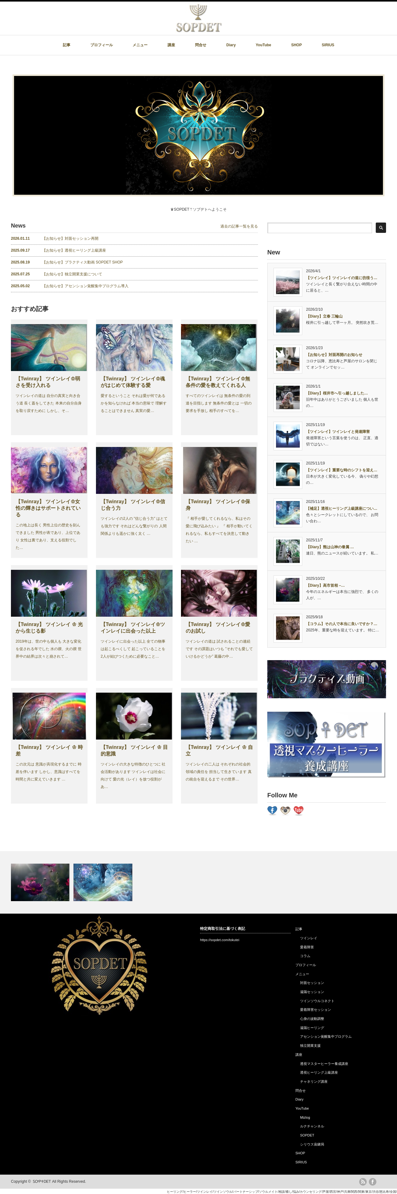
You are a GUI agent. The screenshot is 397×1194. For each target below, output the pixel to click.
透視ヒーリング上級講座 (319, 1072)
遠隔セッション (312, 992)
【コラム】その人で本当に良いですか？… (341, 624)
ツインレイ (308, 938)
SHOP (296, 45)
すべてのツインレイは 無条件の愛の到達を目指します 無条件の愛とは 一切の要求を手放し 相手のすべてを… (219, 403)
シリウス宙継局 (312, 1144)
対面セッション (312, 983)
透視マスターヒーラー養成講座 (324, 1064)
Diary (231, 45)
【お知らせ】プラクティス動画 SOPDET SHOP (67, 262)
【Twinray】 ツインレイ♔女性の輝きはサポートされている (48, 508)
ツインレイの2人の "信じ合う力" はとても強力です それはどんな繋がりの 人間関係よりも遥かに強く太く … (134, 526)
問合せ (200, 45)
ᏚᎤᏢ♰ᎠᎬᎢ (42, 1181)
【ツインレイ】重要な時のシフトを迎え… (341, 470)
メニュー (140, 45)
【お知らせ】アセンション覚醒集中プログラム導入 (69, 286)
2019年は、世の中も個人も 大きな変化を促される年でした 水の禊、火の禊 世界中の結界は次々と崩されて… (49, 649)
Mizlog (305, 1117)
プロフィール (101, 45)
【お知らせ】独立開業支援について (56, 274)
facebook (372, 1182)
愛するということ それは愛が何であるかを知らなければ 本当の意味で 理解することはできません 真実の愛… (134, 403)
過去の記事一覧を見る (239, 226)
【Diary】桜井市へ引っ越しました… (337, 393)
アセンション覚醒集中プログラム (326, 1036)
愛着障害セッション (315, 1009)
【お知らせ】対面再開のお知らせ (334, 355)
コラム (305, 956)
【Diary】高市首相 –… (325, 585)
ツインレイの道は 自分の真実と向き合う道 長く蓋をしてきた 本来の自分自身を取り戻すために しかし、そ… (49, 403)
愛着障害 (307, 947)
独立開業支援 (310, 1045)
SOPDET (307, 1135)
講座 (171, 45)
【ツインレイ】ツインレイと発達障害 (338, 431)
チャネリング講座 (314, 1081)
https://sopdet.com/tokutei (219, 940)
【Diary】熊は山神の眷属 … (330, 547)
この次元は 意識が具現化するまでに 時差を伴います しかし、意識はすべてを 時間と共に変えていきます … (49, 771)
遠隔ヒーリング (312, 1028)
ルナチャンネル (312, 1126)
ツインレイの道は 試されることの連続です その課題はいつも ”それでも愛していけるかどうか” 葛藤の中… (219, 649)
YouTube (263, 45)
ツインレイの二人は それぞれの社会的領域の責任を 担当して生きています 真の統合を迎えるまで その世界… (219, 771)
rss (363, 1182)
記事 (66, 45)
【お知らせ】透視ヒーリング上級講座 (58, 250)
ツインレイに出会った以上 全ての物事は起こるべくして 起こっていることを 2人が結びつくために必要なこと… (133, 649)
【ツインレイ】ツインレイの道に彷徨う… (341, 278)
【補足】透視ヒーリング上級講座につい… (341, 508)
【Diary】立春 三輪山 (324, 316)
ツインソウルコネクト (317, 1001)
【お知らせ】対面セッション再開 (54, 238)
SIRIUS (328, 45)
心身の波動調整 (312, 1019)
